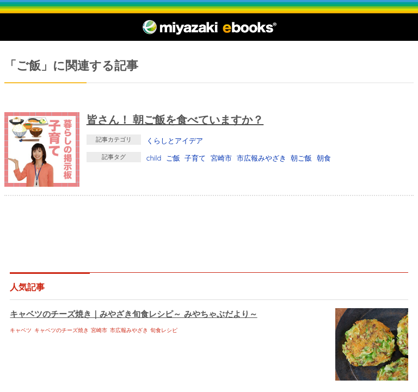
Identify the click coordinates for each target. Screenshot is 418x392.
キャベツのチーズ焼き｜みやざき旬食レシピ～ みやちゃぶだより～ (133, 314)
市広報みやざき (261, 158)
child (154, 158)
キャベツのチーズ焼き (61, 330)
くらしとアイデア (174, 140)
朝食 (324, 158)
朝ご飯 (301, 158)
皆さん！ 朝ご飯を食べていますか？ (175, 119)
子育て (195, 158)
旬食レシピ (163, 330)
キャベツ (21, 330)
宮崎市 (221, 158)
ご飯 (173, 158)
